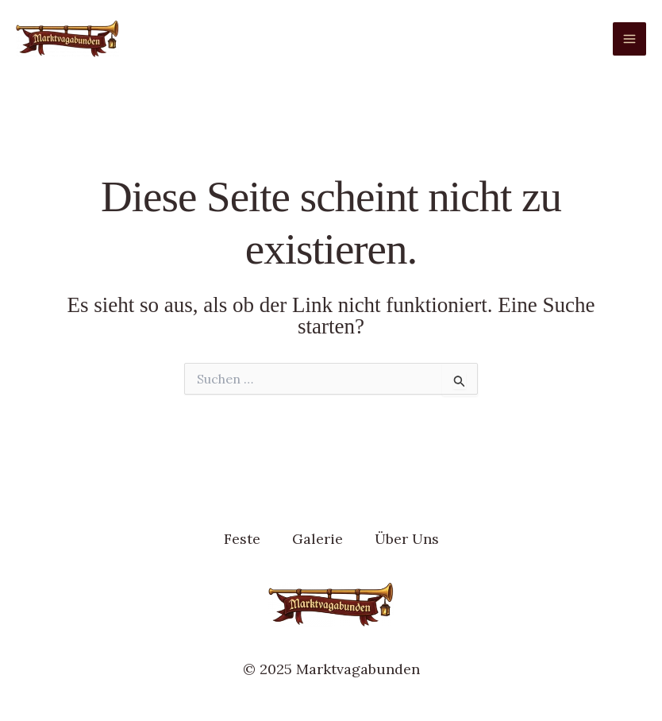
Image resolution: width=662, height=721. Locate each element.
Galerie (317, 539)
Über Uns (407, 539)
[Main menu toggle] (629, 39)
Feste (242, 539)
